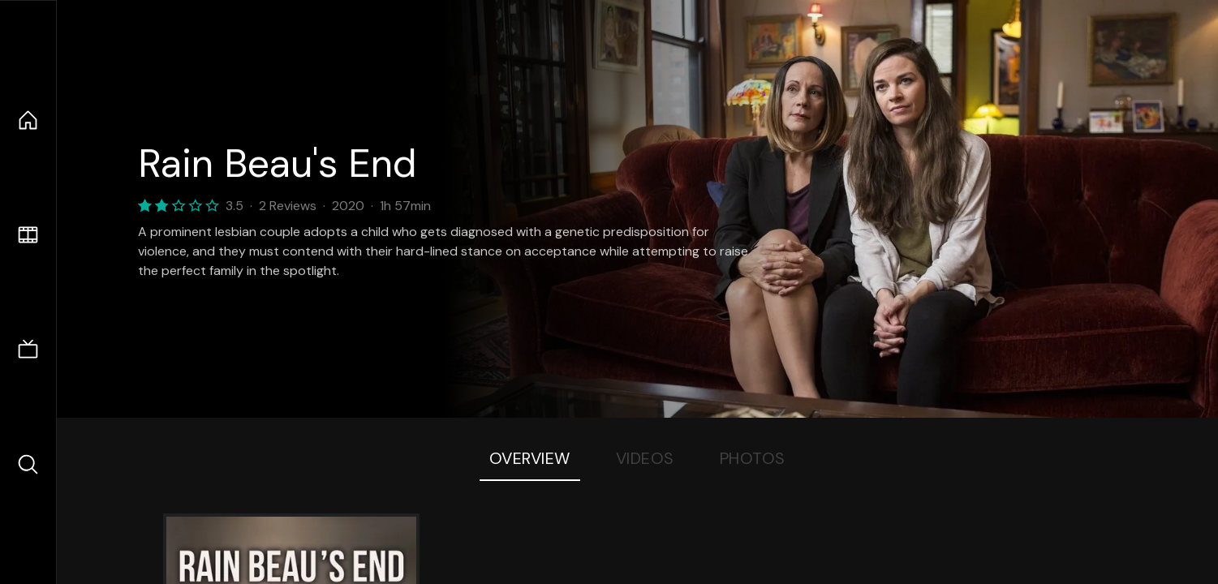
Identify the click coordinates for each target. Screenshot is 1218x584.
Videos (645, 458)
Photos (752, 458)
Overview (529, 458)
